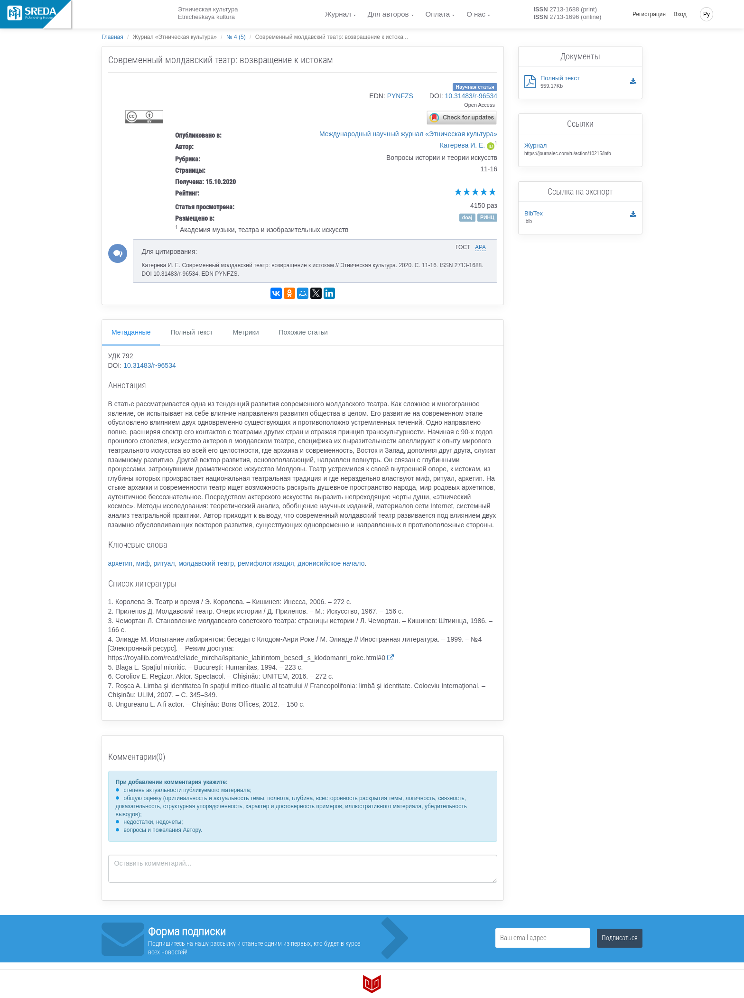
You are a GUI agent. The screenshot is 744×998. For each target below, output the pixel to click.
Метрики (245, 332)
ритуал (164, 563)
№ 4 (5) (236, 37)
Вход (680, 14)
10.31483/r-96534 (471, 96)
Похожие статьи (303, 332)
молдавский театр (206, 563)
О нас (475, 14)
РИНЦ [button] (487, 217)
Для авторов (388, 14)
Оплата (438, 14)
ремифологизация (266, 563)
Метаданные (131, 332)
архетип (120, 563)
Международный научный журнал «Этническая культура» (408, 134)
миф (143, 563)
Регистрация (649, 14)
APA (480, 247)
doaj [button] (467, 217)
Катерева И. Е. (462, 145)
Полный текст (191, 332)
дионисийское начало (331, 563)
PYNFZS (400, 96)
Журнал (338, 14)
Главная (112, 37)
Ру (706, 14)
